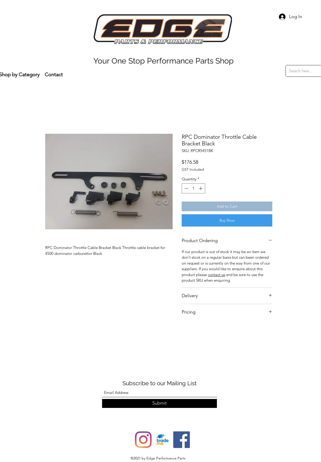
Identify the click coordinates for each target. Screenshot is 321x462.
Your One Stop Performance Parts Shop (163, 60)
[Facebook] (181, 439)
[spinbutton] (193, 188)
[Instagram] (143, 439)
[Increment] (201, 188)
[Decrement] (185, 188)
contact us (216, 274)
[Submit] (159, 403)
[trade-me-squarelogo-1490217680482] (162, 439)
